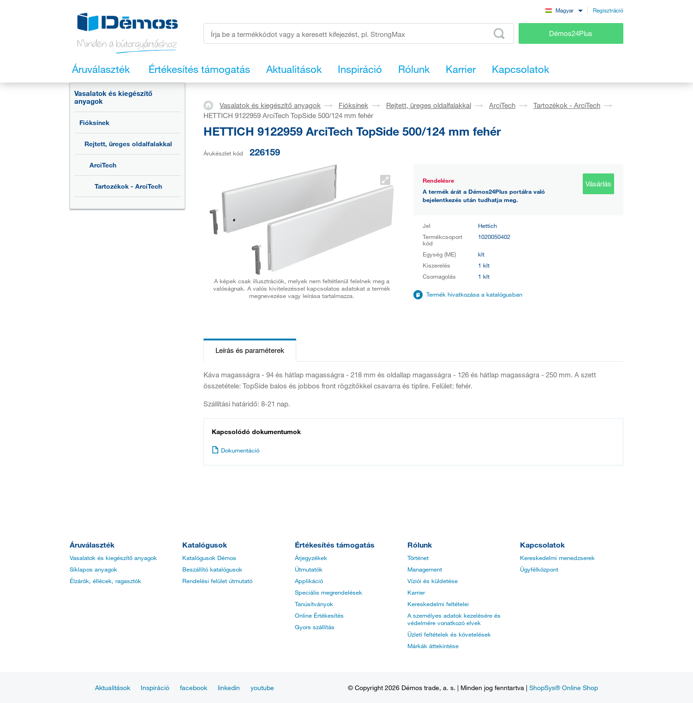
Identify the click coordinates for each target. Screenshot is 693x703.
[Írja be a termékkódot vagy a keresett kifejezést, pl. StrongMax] (359, 33)
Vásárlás (598, 183)
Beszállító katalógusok (212, 569)
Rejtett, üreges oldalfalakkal (128, 144)
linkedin (229, 687)
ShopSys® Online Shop (563, 687)
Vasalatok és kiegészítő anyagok (113, 97)
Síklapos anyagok (93, 569)
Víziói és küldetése (432, 580)
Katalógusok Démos (209, 557)
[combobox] (563, 10)
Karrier (416, 592)
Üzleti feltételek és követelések (449, 634)
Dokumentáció (235, 450)
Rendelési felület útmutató (217, 580)
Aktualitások (112, 687)
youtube (262, 687)
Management (424, 569)
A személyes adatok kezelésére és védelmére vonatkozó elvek (454, 619)
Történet (418, 557)
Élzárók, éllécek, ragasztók (105, 580)
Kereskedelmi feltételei (438, 604)
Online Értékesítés (319, 615)
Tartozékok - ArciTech (128, 186)
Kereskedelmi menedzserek (557, 557)
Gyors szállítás (315, 627)
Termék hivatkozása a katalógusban (474, 294)
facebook (193, 687)
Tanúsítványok (314, 604)
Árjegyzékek (311, 557)
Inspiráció (155, 687)
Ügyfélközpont (539, 569)
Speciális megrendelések (328, 592)
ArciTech (103, 165)
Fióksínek (94, 122)
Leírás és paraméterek (249, 350)
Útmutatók (309, 569)
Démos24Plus (570, 33)
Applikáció (309, 580)
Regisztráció (608, 10)
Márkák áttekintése (433, 645)
